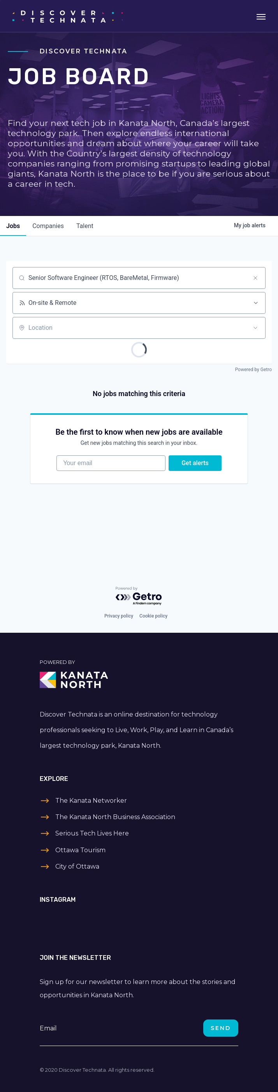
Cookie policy (153, 616)
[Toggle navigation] (261, 16)
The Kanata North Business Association (115, 817)
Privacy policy (118, 616)
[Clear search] (255, 278)
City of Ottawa (77, 866)
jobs (13, 226)
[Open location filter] (255, 327)
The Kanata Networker (91, 800)
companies (48, 226)
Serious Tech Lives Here (92, 833)
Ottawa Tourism (80, 850)
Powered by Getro (253, 369)
